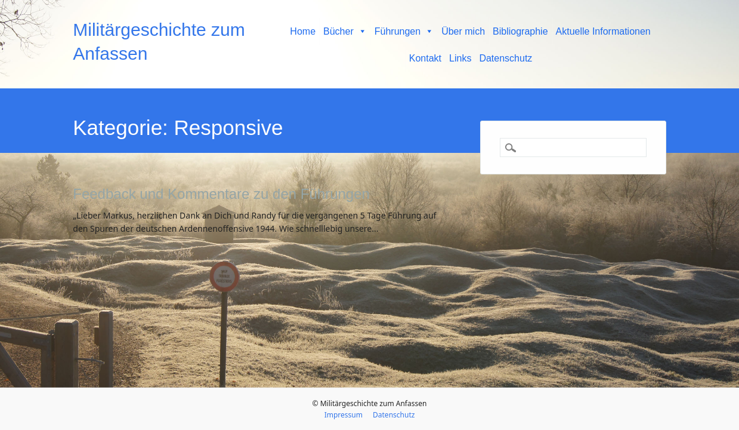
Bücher (345, 31)
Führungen (404, 31)
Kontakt (425, 58)
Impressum (343, 415)
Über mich (463, 31)
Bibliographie (520, 31)
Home (303, 31)
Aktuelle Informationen (603, 31)
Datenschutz (505, 58)
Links (460, 58)
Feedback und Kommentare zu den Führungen (221, 194)
